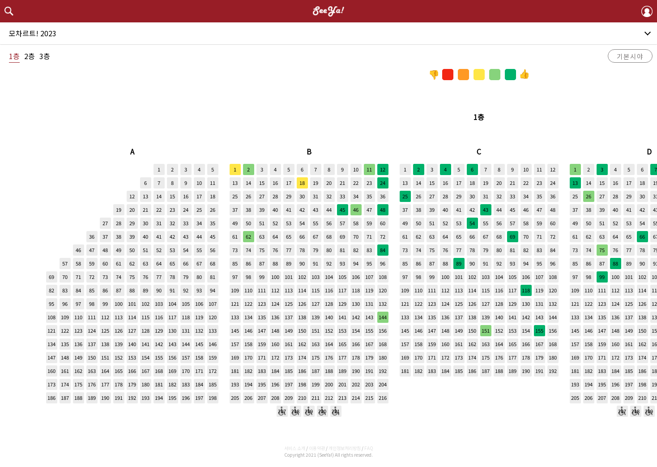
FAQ (368, 448)
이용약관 (317, 448)
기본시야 (630, 56)
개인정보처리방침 (344, 448)
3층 (44, 56)
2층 (29, 56)
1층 (14, 56)
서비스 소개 (294, 448)
